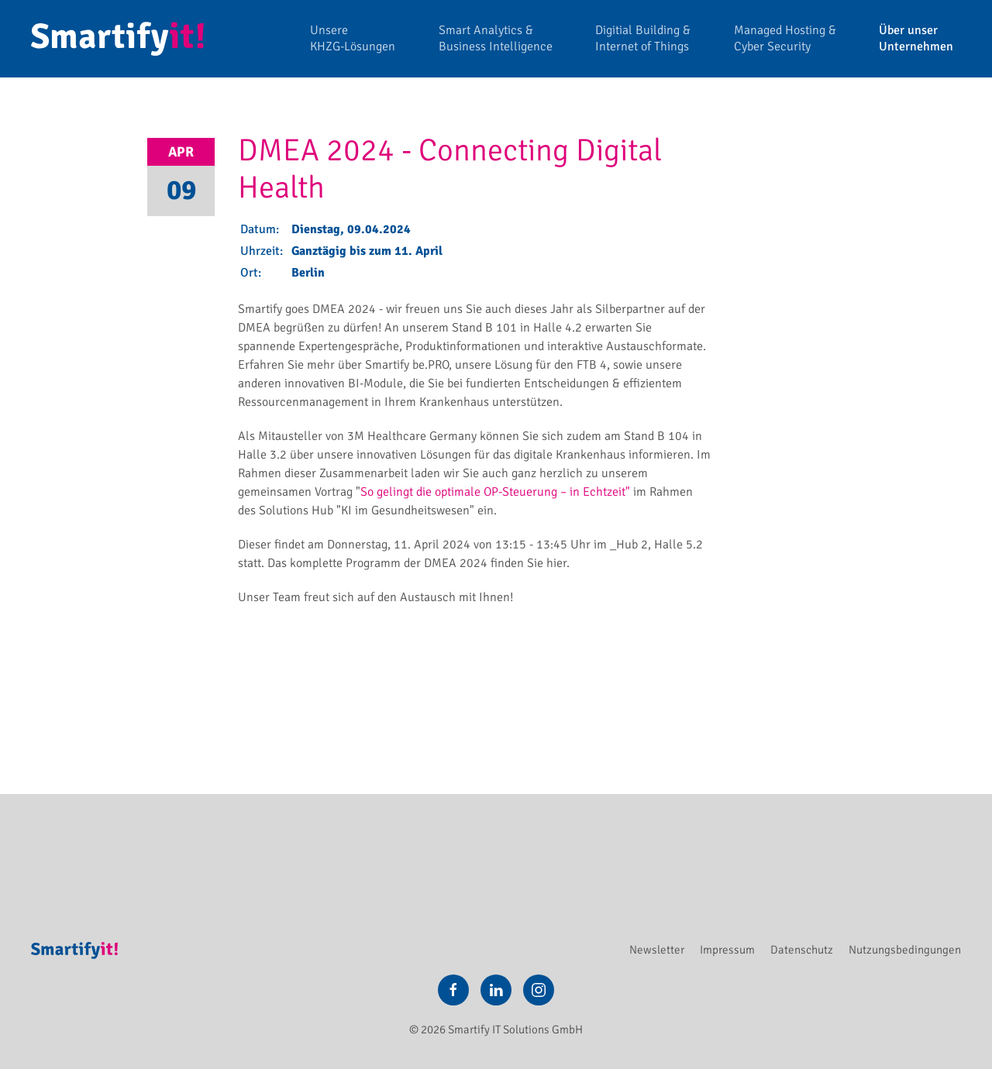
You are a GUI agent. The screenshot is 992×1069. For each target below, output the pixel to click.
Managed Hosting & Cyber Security (785, 38)
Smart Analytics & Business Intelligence (496, 38)
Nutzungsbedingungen (905, 950)
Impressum (727, 950)
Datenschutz (801, 950)
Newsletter (656, 950)
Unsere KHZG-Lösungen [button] (352, 38)
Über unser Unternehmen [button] (916, 38)
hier (556, 563)
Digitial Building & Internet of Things (643, 38)
